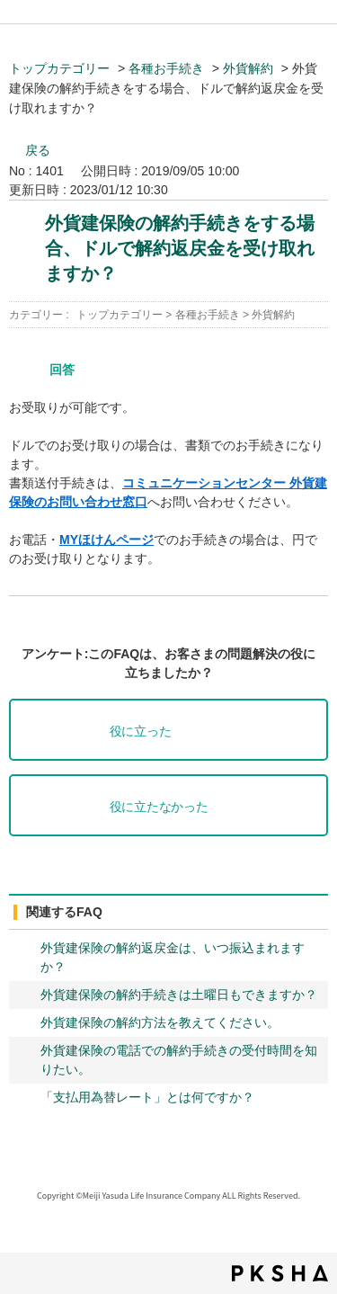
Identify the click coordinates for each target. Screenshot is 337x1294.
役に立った (141, 731)
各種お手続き (166, 68)
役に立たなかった (159, 807)
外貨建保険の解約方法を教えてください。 (159, 1022)
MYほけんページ (106, 539)
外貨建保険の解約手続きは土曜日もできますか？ (178, 994)
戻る (37, 150)
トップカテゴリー (59, 68)
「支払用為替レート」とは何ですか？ (147, 1097)
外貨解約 (248, 68)
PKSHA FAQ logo (280, 1273)
